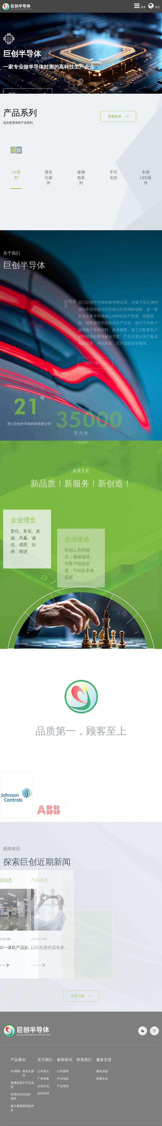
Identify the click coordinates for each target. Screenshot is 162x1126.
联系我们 (84, 1060)
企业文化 (43, 1086)
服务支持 (103, 1060)
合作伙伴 (43, 1093)
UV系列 (15, 1071)
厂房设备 (43, 1078)
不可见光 (28, 1082)
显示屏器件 (16, 1108)
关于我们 (45, 1060)
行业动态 (63, 1078)
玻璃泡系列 (16, 1085)
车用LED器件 (16, 1096)
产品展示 (18, 1060)
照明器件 (28, 1106)
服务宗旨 (102, 1071)
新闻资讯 (64, 1060)
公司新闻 (63, 1071)
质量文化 (102, 1078)
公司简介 (43, 1071)
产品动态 (63, 1086)
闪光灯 (26, 1094)
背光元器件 (28, 1073)
